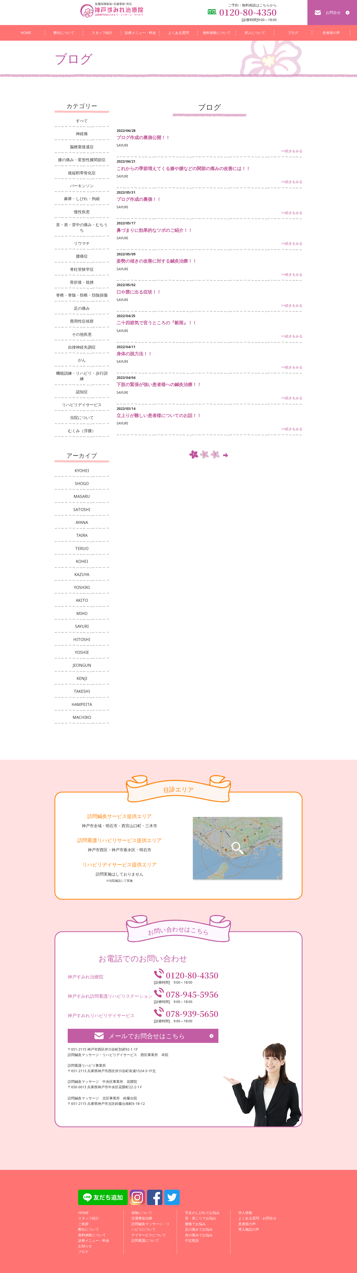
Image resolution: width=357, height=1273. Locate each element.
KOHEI (82, 561)
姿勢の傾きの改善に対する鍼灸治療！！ (157, 261)
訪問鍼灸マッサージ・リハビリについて (150, 1226)
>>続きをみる (291, 151)
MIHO (82, 613)
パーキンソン (82, 185)
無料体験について (217, 32)
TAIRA (82, 535)
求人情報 (245, 1212)
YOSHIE (82, 652)
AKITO (82, 600)
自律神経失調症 (82, 347)
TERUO (82, 548)
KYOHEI (82, 470)
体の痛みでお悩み (199, 1235)
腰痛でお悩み (195, 1223)
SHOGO (82, 483)
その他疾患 (82, 334)
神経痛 (82, 133)
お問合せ (333, 12)
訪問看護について (145, 1240)
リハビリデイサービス (82, 404)
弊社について (64, 32)
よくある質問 (178, 32)
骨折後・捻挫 (82, 282)
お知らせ (85, 1245)
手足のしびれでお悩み (202, 1212)
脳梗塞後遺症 (82, 147)
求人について (254, 32)
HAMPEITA (82, 704)
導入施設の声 (248, 1229)
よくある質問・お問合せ (257, 1218)
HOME (26, 32)
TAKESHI (82, 691)
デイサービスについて (148, 1235)
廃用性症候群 (82, 321)
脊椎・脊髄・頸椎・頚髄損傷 (82, 295)
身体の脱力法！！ (134, 353)
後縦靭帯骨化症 (82, 173)
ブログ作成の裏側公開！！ (143, 137)
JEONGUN (82, 665)
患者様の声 (331, 32)
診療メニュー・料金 (140, 32)
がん (82, 360)
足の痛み (82, 308)
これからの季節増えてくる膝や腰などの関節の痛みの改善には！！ (183, 168)
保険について (141, 1212)
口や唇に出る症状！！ (139, 292)
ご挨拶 (83, 1223)
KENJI (82, 678)
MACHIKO (82, 717)
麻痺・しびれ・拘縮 (82, 198)
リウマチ (82, 243)
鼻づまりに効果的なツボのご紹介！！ (154, 230)
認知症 (82, 391)
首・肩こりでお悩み (200, 1218)
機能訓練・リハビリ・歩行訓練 (82, 375)
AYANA (82, 522)
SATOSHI (81, 509)
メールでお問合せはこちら (147, 1035)
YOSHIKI (82, 587)
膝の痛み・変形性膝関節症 (82, 159)
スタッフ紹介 (102, 32)
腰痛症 (82, 256)
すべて (82, 120)
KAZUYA (81, 574)
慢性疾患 (82, 211)
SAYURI (82, 626)
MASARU (82, 496)
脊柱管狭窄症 (82, 269)
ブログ (293, 32)
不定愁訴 (192, 1240)
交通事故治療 (141, 1218)
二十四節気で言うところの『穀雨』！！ (157, 322)
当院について (82, 417)
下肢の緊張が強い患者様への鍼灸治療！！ (159, 384)
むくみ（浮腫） (82, 430)
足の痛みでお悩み (199, 1229)
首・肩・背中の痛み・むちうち (82, 227)
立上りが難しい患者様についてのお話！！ (159, 415)
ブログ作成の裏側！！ (139, 199)
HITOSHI (81, 639)
